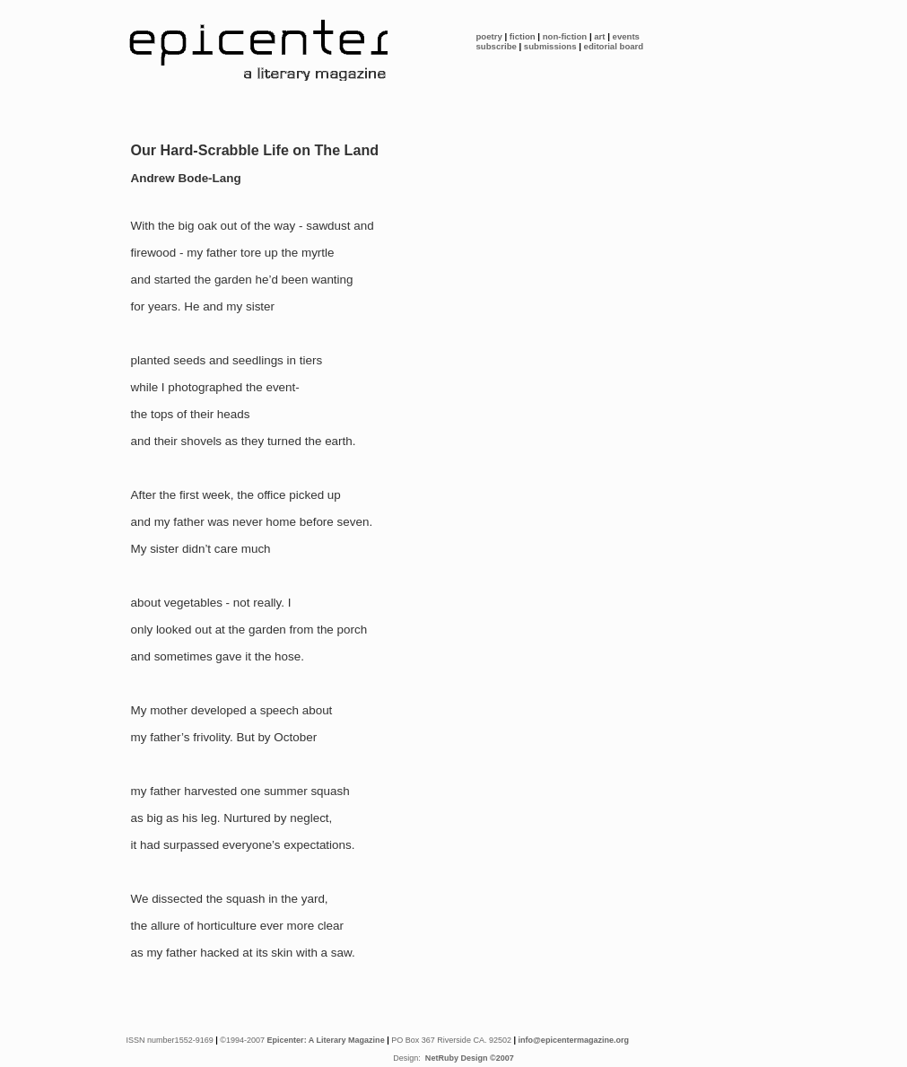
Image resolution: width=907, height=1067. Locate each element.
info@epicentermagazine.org (574, 1040)
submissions (550, 46)
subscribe (496, 46)
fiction (523, 36)
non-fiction (565, 36)
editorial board (614, 46)
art (599, 36)
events (626, 36)
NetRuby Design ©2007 (467, 1058)
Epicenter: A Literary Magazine (326, 1040)
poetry (489, 36)
